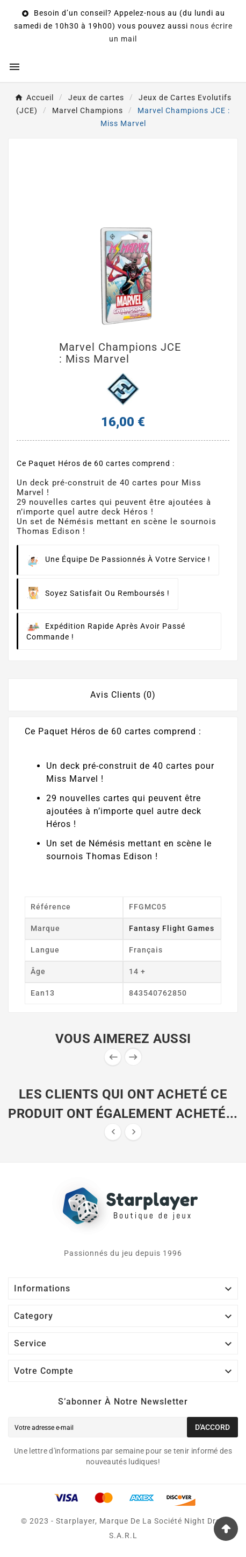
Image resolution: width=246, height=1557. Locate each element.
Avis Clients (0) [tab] (123, 695)
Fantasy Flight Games (171, 928)
